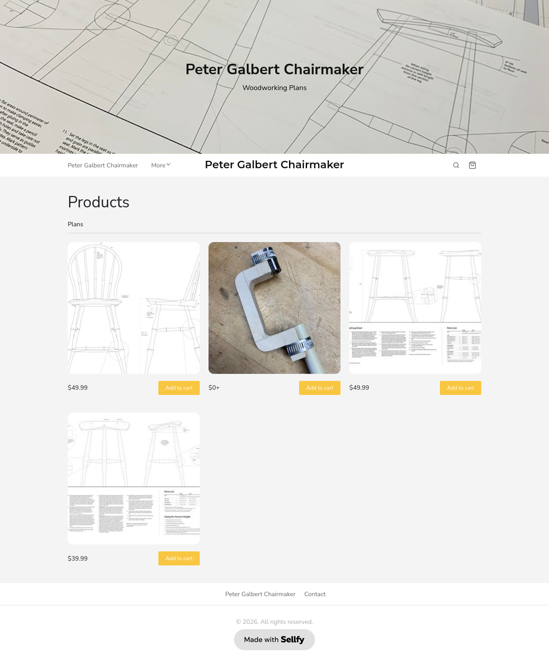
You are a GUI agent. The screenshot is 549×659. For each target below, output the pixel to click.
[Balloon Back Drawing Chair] (134, 308)
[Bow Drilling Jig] (274, 308)
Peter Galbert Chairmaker (274, 165)
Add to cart (179, 388)
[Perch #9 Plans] (134, 478)
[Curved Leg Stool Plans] (415, 308)
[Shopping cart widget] (472, 165)
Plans (75, 224)
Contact (315, 594)
